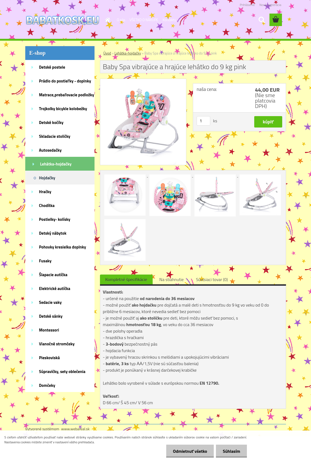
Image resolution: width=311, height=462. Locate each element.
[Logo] (62, 20)
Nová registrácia (270, 4)
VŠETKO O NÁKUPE (144, 20)
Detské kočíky (51, 122)
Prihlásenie (247, 4)
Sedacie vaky (50, 302)
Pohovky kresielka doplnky (62, 247)
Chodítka (47, 205)
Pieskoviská (49, 358)
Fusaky (45, 261)
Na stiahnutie (171, 279)
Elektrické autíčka (54, 288)
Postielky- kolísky (54, 219)
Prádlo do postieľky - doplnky (65, 81)
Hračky (45, 192)
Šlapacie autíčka (53, 275)
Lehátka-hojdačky (56, 164)
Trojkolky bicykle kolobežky (63, 109)
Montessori (49, 330)
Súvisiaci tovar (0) (212, 279)
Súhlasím (231, 451)
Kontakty (169, 20)
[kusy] (203, 121)
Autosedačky (50, 150)
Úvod (107, 53)
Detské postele (52, 67)
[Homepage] (106, 20)
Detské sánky (51, 316)
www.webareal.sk (75, 429)
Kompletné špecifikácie (126, 279)
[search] (261, 20)
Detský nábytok (53, 233)
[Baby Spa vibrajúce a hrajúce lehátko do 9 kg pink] (143, 81)
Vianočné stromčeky (57, 344)
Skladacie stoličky (54, 136)
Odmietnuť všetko (190, 451)
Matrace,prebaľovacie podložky (66, 95)
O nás (121, 20)
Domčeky (47, 385)
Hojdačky (47, 178)
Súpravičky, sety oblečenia (62, 371)
